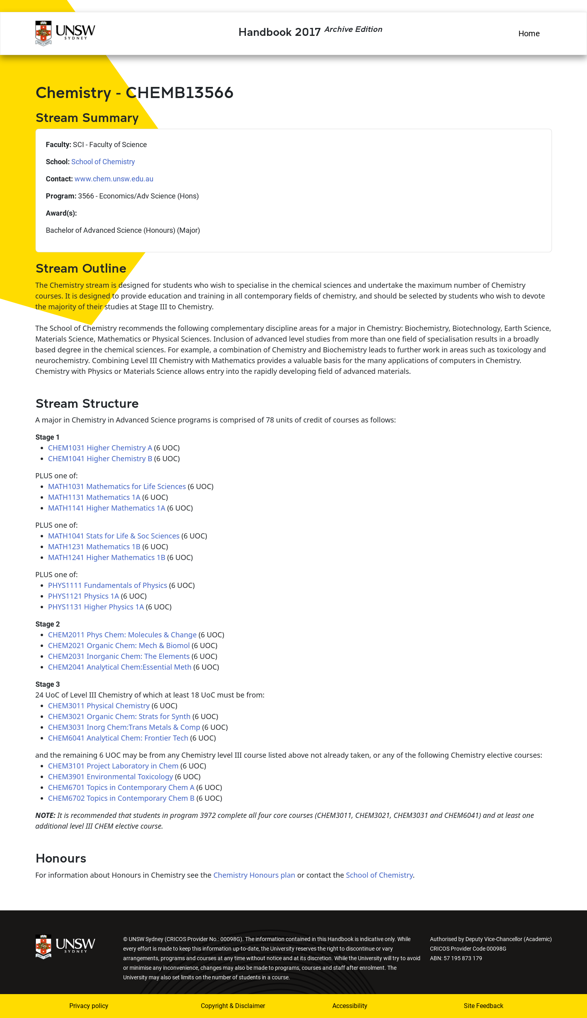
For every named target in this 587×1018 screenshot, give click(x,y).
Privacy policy (88, 1006)
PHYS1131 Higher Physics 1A (96, 606)
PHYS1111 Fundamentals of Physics (107, 585)
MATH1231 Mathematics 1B (94, 546)
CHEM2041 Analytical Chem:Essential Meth (120, 667)
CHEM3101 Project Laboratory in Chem (113, 765)
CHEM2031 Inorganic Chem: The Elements (119, 656)
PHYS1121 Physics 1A (83, 596)
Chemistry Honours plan (254, 875)
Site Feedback (483, 1006)
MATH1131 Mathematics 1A (94, 497)
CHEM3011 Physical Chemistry (99, 705)
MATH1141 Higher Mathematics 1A (106, 508)
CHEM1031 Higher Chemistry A (100, 447)
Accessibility (349, 1006)
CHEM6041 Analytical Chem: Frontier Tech (118, 738)
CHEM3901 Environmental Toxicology (110, 776)
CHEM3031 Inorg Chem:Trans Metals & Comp (124, 727)
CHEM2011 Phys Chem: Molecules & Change (122, 634)
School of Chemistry (103, 161)
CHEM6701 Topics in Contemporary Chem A (121, 787)
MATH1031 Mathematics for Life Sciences (117, 486)
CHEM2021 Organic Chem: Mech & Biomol (119, 645)
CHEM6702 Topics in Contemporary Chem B (121, 798)
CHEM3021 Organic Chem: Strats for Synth (119, 716)
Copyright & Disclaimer (233, 1006)
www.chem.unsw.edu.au (114, 179)
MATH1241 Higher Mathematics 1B (106, 557)
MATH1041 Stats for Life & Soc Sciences (114, 535)
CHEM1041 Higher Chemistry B (100, 458)
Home (529, 33)
